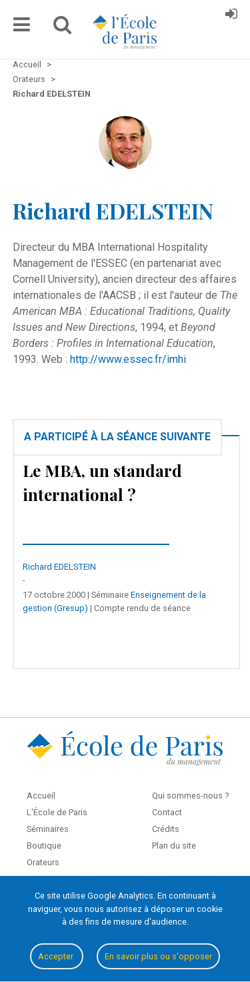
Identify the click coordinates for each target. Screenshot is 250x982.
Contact (167, 812)
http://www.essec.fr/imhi (128, 359)
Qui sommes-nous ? (190, 796)
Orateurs (43, 862)
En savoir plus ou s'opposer (158, 956)
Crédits (165, 829)
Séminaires (48, 829)
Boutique (44, 846)
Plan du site (174, 846)
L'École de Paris (57, 812)
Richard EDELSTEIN (59, 567)
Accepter (56, 956)
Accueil (41, 796)
